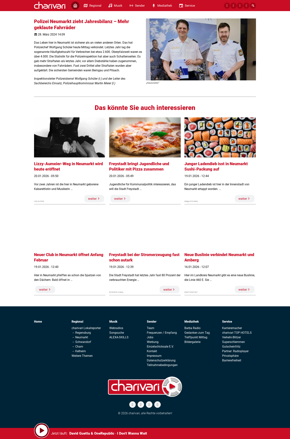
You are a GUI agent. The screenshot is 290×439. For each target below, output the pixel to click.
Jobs (150, 337)
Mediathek (191, 321)
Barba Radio (192, 328)
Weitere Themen (82, 356)
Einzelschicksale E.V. (160, 346)
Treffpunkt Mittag (195, 337)
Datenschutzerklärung (161, 360)
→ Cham (77, 346)
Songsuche (116, 332)
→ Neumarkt (80, 337)
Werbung (153, 342)
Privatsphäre (230, 356)
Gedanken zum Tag (197, 332)
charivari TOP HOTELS (237, 332)
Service (227, 321)
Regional (77, 321)
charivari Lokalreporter (86, 328)
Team (150, 328)
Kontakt (152, 351)
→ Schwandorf (81, 342)
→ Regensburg (81, 332)
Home (38, 321)
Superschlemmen (233, 342)
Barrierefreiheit (231, 360)
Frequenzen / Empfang (162, 332)
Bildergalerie (192, 342)
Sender (151, 321)
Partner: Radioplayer (235, 351)
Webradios (116, 328)
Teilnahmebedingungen (162, 365)
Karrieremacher (232, 328)
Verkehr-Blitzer (231, 337)
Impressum (154, 356)
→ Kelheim (79, 351)
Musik (113, 321)
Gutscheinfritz (231, 346)
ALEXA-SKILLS (119, 337)
